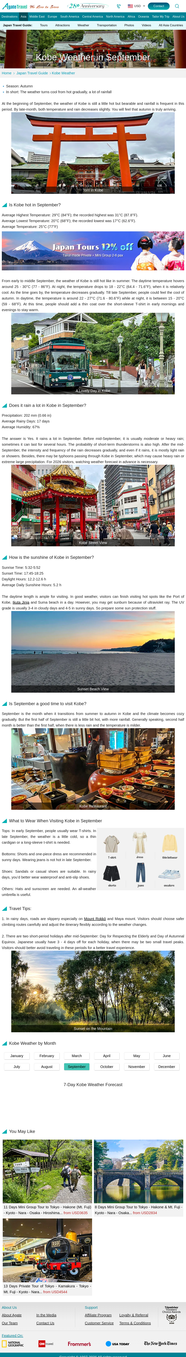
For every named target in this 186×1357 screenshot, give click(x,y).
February (47, 1056)
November (136, 1067)
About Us (179, 16)
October (106, 1067)
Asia (23, 16)
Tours (44, 25)
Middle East (37, 16)
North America (115, 16)
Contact (158, 6)
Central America (92, 16)
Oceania (143, 16)
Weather (83, 25)
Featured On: (89, 1341)
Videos (146, 25)
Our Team (10, 1323)
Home (6, 73)
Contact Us (45, 1323)
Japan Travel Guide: (17, 25)
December (166, 1067)
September (77, 1067)
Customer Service (99, 1323)
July (17, 1067)
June (167, 1056)
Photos (129, 25)
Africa (131, 16)
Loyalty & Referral (133, 1315)
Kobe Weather (63, 73)
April (106, 1056)
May (136, 1056)
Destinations (10, 16)
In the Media (46, 1315)
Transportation (107, 25)
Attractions (62, 25)
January (16, 1056)
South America (69, 16)
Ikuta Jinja (21, 602)
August (46, 1067)
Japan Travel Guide (32, 73)
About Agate (12, 1315)
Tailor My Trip (160, 16)
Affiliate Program (98, 1315)
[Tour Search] (176, 6)
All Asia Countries (171, 25)
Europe (52, 16)
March (77, 1056)
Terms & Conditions (135, 1323)
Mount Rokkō (95, 919)
